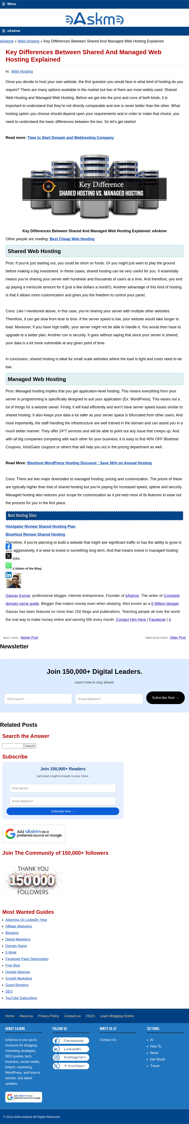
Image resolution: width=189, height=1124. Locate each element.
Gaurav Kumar (18, 596)
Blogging (11, 933)
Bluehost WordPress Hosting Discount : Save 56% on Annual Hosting (89, 463)
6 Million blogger (165, 604)
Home (10, 1016)
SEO (9, 991)
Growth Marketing (18, 978)
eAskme (7, 41)
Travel (154, 1066)
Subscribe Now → (165, 697)
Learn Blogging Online (117, 1016)
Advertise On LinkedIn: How (26, 920)
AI (151, 1040)
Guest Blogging (16, 985)
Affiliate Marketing (18, 926)
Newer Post (29, 637)
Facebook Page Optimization (26, 959)
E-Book (10, 952)
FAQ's (91, 1016)
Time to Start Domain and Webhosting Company (70, 138)
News (154, 1053)
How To (155, 1046)
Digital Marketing (17, 939)
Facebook (157, 619)
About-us (26, 1016)
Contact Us (108, 1040)
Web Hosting (28, 41)
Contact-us (73, 1016)
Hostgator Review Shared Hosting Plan (40, 526)
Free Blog (12, 965)
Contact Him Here (131, 619)
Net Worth (157, 1059)
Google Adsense (17, 972)
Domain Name (16, 946)
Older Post (178, 637)
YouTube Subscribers (21, 998)
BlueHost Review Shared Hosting (35, 534)
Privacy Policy (49, 1016)
